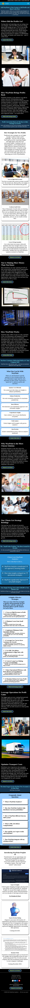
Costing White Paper (25, 0)
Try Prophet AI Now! (15, 896)
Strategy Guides (17, 0)
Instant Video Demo (7, 39)
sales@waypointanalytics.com (16, 984)
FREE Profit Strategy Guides (9, 116)
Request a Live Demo (15, 257)
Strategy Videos (11, 0)
